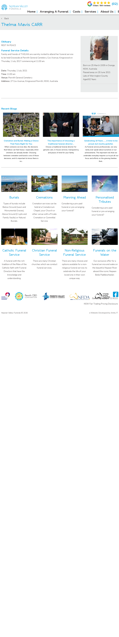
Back (5, 18)
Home (31, 12)
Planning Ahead (74, 197)
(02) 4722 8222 (111, 298)
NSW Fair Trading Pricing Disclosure (101, 303)
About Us (107, 12)
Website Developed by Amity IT (104, 313)
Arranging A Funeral (54, 12)
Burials (14, 197)
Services (90, 12)
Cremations (44, 197)
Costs (76, 12)
